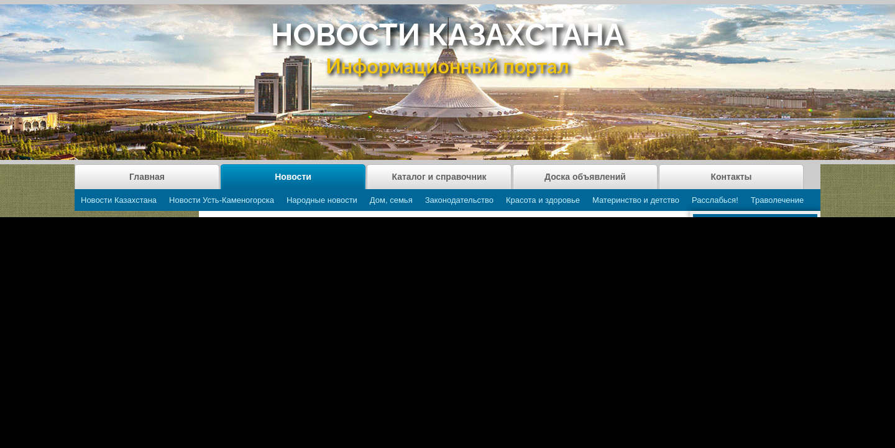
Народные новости (322, 200)
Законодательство (459, 200)
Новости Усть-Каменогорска (221, 200)
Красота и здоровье (543, 200)
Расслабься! (715, 200)
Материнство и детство (635, 200)
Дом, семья (391, 200)
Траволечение (777, 200)
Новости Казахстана (119, 200)
